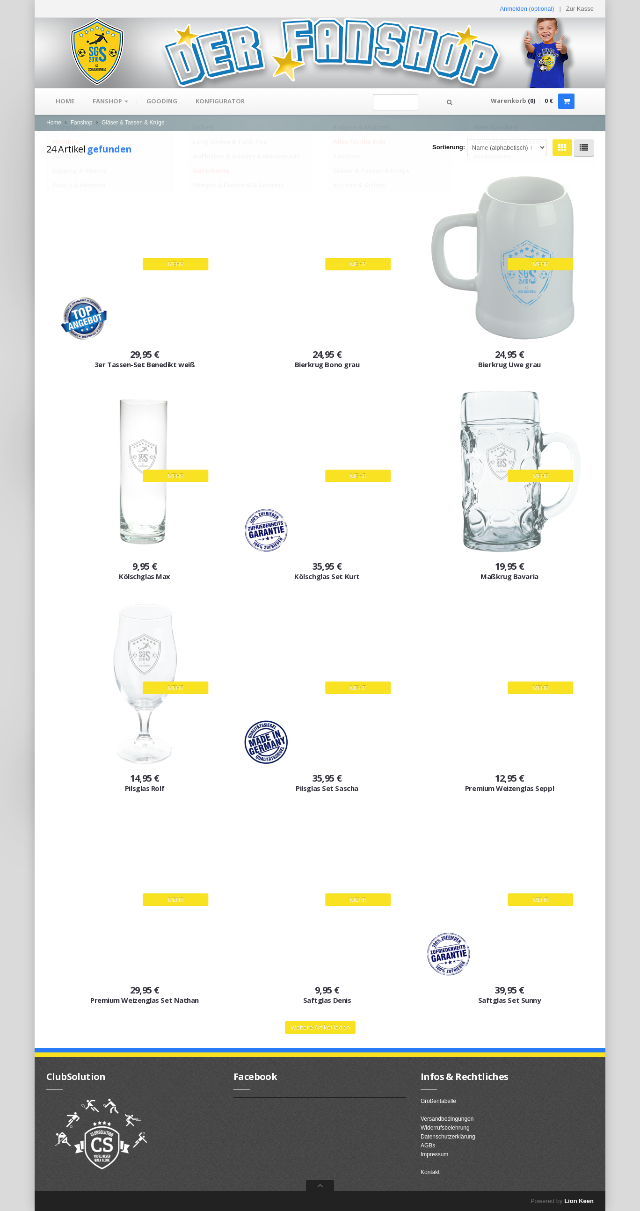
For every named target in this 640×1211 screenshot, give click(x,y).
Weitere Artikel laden (320, 1027)
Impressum (434, 1154)
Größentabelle (438, 1101)
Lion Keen (579, 1200)
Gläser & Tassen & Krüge (133, 122)
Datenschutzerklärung (448, 1136)
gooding (162, 101)
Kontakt (430, 1172)
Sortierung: (448, 147)
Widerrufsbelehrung (445, 1127)
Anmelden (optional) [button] (527, 8)
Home (65, 101)
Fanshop (111, 101)
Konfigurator (221, 101)
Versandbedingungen (447, 1119)
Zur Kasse (580, 8)
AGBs (428, 1145)
